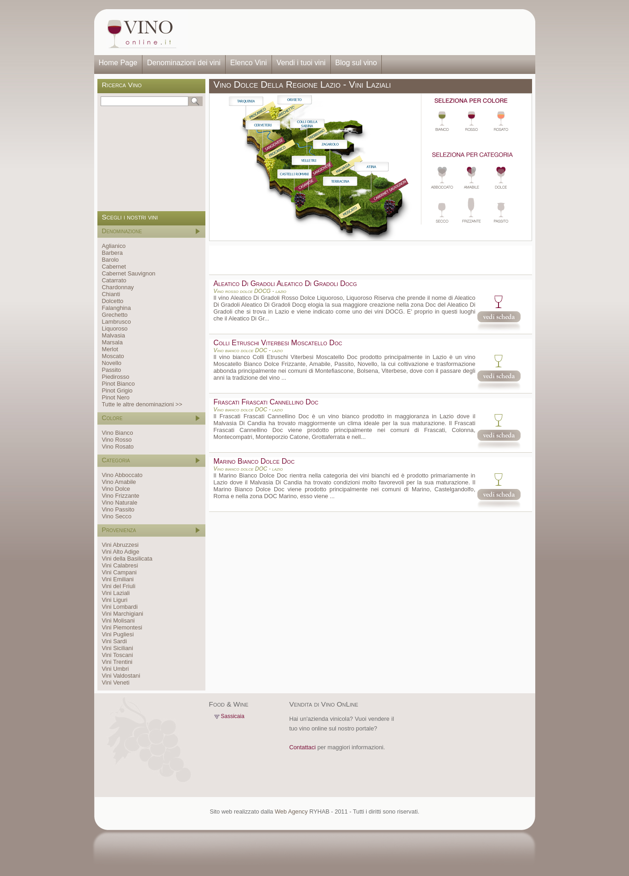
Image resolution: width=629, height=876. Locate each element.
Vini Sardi (114, 641)
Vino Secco (117, 516)
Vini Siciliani (117, 648)
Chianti (111, 294)
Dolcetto (113, 301)
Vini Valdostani (121, 675)
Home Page (118, 63)
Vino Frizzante (121, 495)
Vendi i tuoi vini (301, 63)
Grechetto (115, 314)
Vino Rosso (117, 439)
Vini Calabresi (120, 565)
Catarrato (114, 280)
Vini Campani (119, 572)
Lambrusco (116, 321)
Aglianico (114, 245)
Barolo (110, 259)
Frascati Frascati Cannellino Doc (266, 402)
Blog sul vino (356, 63)
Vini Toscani (117, 654)
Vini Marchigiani (122, 613)
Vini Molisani (118, 620)
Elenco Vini (248, 63)
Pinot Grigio (117, 390)
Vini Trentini (117, 661)
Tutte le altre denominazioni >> (142, 404)
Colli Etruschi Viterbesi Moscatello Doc (278, 343)
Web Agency (291, 811)
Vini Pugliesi (118, 634)
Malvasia (113, 335)
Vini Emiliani (118, 579)
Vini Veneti (116, 682)
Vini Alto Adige (121, 551)
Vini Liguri (115, 599)
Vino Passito (118, 509)
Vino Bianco (117, 432)
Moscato (113, 356)
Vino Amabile (119, 481)
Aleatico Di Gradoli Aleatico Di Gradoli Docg (285, 283)
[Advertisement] (359, 32)
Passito (111, 369)
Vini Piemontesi (122, 627)
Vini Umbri (115, 668)
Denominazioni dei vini (184, 63)
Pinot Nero (116, 397)
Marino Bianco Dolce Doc (254, 461)
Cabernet (114, 266)
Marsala (112, 342)
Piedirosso (116, 376)
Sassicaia (232, 716)
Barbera (112, 252)
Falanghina (116, 307)
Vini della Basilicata (127, 558)
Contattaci (302, 747)
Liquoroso (115, 328)
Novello (112, 362)
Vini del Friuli (119, 586)
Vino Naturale (119, 502)
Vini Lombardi (120, 606)
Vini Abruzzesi (120, 544)
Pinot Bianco (118, 383)
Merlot (110, 349)
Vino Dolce (116, 488)
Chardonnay (118, 287)
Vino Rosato (118, 446)
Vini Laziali (116, 593)
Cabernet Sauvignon (129, 273)
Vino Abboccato (122, 475)
